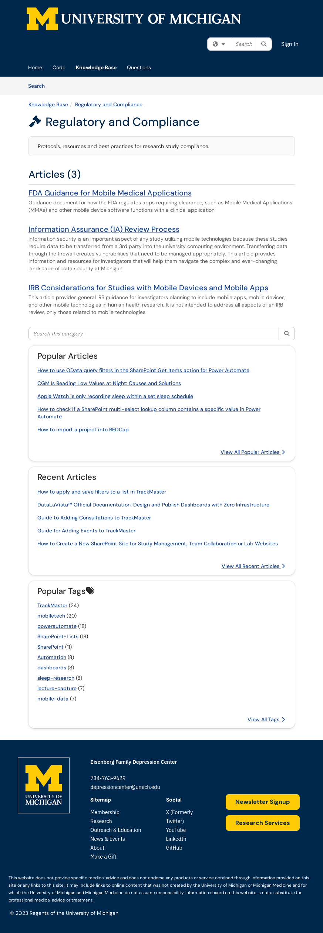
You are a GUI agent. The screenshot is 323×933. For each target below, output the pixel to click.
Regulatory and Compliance (108, 104)
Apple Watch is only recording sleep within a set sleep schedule (115, 396)
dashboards (51, 667)
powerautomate (57, 626)
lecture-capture (57, 688)
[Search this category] (154, 333)
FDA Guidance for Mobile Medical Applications (110, 193)
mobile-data (52, 698)
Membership (105, 812)
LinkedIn (176, 839)
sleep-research (55, 678)
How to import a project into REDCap (83, 429)
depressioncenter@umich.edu (125, 787)
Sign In (290, 44)
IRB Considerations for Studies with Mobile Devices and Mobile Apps (148, 287)
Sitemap (100, 799)
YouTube (176, 830)
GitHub (174, 848)
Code (59, 67)
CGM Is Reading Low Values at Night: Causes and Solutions (109, 383)
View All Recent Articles (253, 566)
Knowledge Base (96, 67)
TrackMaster (52, 605)
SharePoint (50, 646)
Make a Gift (103, 856)
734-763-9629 (107, 778)
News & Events (107, 839)
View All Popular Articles (253, 452)
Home (35, 67)
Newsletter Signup (262, 802)
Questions (139, 67)
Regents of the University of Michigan (74, 913)
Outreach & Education (115, 830)
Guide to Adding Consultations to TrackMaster (94, 517)
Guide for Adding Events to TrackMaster (86, 530)
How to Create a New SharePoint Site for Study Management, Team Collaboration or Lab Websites (157, 543)
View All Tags (266, 719)
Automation (51, 657)
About (97, 848)
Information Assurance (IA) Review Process (103, 229)
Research (101, 821)
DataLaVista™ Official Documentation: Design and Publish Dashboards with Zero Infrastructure (153, 504)
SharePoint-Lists (57, 636)
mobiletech (51, 615)
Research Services (262, 823)
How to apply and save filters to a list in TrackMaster (101, 491)
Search (39, 85)
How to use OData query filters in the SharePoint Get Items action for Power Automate (143, 370)
